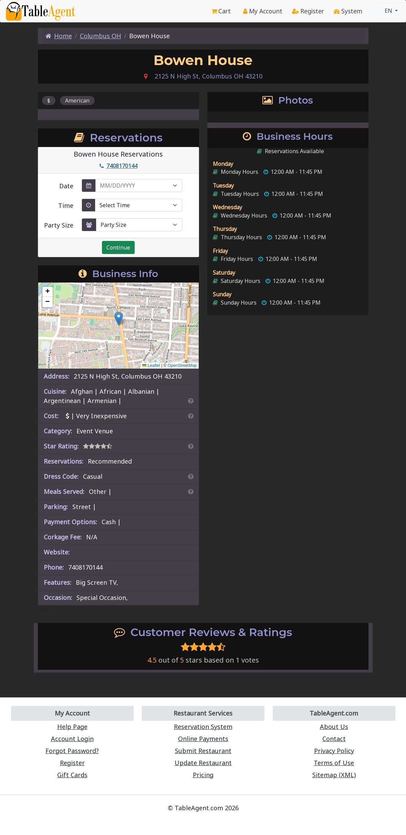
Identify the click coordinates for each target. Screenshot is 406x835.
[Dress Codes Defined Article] (190, 476)
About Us (334, 726)
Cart (221, 11)
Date (66, 186)
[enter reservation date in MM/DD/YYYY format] (138, 185)
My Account (262, 11)
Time (65, 205)
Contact (334, 738)
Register (308, 11)
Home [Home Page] (58, 36)
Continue (118, 247)
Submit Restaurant (203, 751)
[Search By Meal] (190, 491)
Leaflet (151, 365)
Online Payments (203, 738)
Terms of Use (334, 763)
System (348, 11)
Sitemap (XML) (334, 775)
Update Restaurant (203, 763)
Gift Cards (72, 775)
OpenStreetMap (182, 365)
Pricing (203, 775)
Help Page (72, 726)
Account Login (72, 738)
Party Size (58, 225)
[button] (118, 318)
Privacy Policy (334, 751)
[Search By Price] (190, 416)
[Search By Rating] (190, 446)
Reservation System (203, 726)
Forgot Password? (72, 751)
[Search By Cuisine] (190, 401)
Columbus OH (100, 36)
